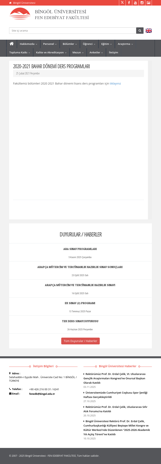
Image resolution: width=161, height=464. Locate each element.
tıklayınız (115, 83)
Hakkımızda (29, 44)
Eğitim (107, 44)
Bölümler (71, 44)
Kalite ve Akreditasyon (52, 52)
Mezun (79, 52)
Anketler (97, 52)
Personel (51, 44)
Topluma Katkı (20, 52)
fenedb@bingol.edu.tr (42, 394)
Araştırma (126, 44)
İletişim (113, 52)
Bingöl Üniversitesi (24, 3)
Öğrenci (90, 44)
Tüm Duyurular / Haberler (80, 341)
